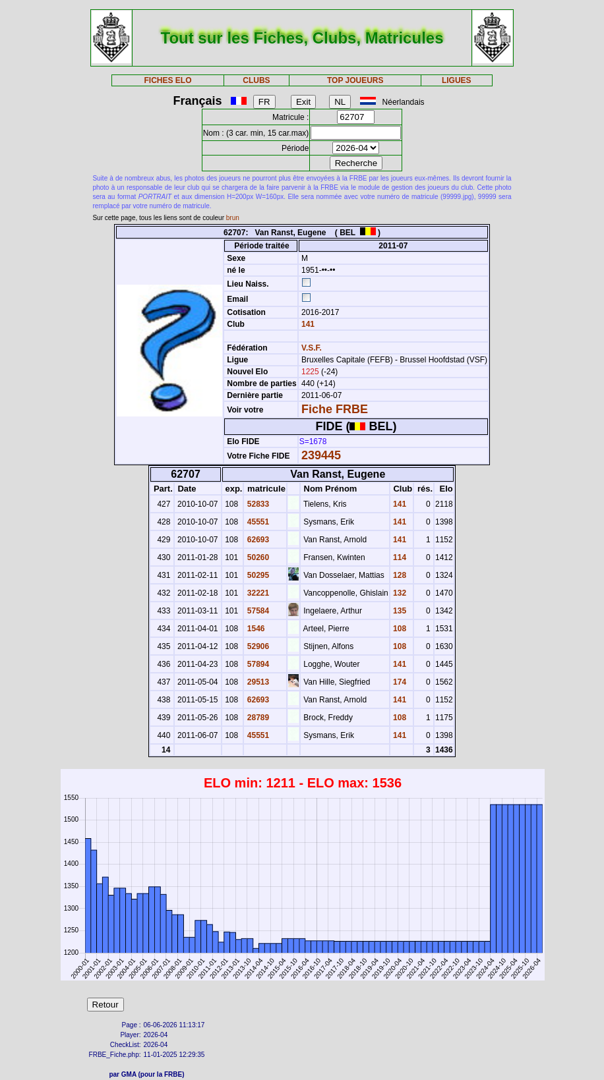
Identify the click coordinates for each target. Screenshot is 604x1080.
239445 (321, 455)
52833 (257, 504)
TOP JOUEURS (355, 80)
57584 (257, 610)
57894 (257, 664)
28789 (257, 717)
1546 (254, 628)
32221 (257, 593)
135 (398, 610)
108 (398, 628)
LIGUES (456, 80)
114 (398, 557)
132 (398, 593)
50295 (257, 575)
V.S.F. (311, 348)
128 (398, 575)
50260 (257, 557)
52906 (257, 646)
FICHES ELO (167, 80)
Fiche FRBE (334, 409)
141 (307, 324)
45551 (257, 521)
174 (398, 682)
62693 (257, 539)
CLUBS (256, 80)
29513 (257, 682)
